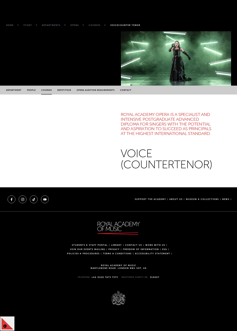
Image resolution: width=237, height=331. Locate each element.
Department (13, 90)
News (225, 199)
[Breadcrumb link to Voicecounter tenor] (124, 25)
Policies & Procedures (83, 253)
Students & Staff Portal (90, 245)
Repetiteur (64, 90)
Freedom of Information (141, 249)
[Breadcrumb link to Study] (27, 25)
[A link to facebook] (11, 199)
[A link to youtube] (45, 199)
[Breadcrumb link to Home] (9, 25)
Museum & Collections (202, 199)
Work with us (155, 245)
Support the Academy (150, 199)
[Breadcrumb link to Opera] (74, 25)
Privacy (114, 249)
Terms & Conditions (117, 253)
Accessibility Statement (152, 253)
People (31, 90)
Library (116, 245)
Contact (125, 90)
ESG (164, 249)
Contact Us (133, 245)
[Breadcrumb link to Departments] (51, 25)
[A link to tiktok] (34, 199)
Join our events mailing (87, 249)
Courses (46, 90)
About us (176, 199)
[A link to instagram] (22, 199)
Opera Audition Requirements (96, 90)
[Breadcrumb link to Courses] (94, 25)
